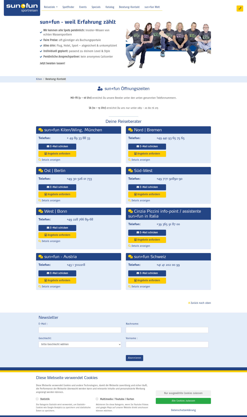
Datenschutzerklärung (183, 410)
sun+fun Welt (152, 7)
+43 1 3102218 (76, 265)
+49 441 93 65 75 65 (171, 138)
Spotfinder (68, 7)
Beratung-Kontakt (129, 7)
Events (83, 7)
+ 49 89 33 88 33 (78, 138)
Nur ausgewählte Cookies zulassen (183, 393)
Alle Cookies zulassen (183, 401)
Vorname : (132, 338)
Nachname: (132, 324)
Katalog (110, 7)
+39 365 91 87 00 (168, 224)
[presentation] (62, 359)
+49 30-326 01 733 (79, 179)
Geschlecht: (45, 338)
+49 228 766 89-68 (80, 219)
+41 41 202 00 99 (168, 265)
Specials (96, 7)
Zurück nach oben (199, 303)
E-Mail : (43, 324)
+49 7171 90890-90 (169, 179)
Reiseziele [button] (50, 7)
